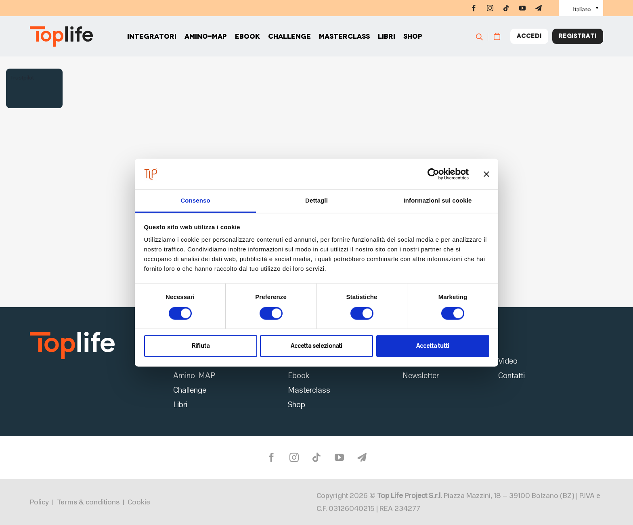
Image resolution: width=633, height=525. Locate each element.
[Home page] (61, 36)
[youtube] (522, 8)
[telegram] (538, 8)
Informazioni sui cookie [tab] (438, 200)
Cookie (139, 502)
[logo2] (72, 334)
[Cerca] (483, 36)
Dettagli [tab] (316, 200)
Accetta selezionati (316, 346)
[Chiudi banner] (486, 174)
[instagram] (490, 8)
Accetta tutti (432, 346)
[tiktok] (506, 8)
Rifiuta (201, 346)
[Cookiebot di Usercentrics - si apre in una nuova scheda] (433, 174)
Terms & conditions (88, 502)
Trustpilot (22, 78)
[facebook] (474, 8)
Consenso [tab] (195, 200)
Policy (39, 502)
